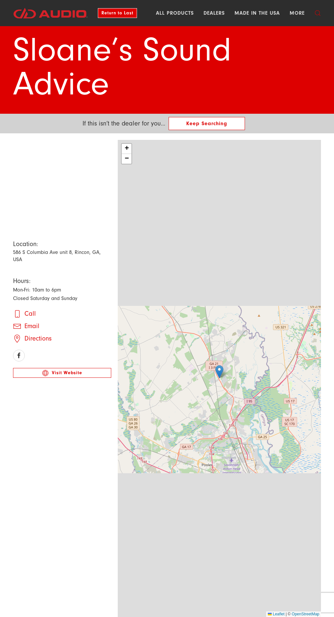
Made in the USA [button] (257, 13)
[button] (317, 13)
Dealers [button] (214, 13)
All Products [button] (175, 13)
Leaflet (276, 614)
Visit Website (62, 372)
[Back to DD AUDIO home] (50, 13)
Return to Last (117, 13)
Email (31, 325)
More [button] (297, 13)
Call (30, 313)
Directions (38, 338)
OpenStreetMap (305, 614)
